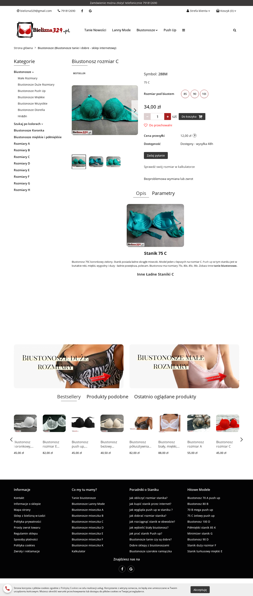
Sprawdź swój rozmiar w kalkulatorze (169, 167)
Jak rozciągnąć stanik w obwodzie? (152, 521)
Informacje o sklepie (27, 504)
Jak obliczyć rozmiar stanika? (148, 498)
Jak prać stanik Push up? (145, 533)
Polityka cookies (24, 545)
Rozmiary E (21, 170)
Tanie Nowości (95, 30)
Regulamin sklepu (26, 533)
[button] (226, 11)
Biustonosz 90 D (198, 539)
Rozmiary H (22, 190)
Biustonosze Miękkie (31, 97)
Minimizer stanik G (199, 533)
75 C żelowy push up (201, 516)
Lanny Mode (121, 30)
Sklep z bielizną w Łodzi (29, 516)
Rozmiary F (21, 177)
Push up (207, 262)
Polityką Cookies (70, 588)
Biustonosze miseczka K (87, 545)
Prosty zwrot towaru (27, 527)
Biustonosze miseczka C (87, 521)
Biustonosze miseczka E (87, 533)
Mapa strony (22, 510)
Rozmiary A (22, 143)
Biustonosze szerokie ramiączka (150, 551)
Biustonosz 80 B (197, 504)
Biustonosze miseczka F (87, 539)
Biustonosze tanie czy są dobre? (150, 539)
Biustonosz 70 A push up (203, 498)
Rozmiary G (22, 183)
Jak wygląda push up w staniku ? (151, 510)
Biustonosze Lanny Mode (88, 504)
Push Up (170, 30)
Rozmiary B (22, 150)
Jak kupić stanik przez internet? (150, 504)
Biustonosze (147, 30)
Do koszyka (192, 117)
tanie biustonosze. (225, 265)
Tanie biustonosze (84, 498)
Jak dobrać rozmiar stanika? (147, 516)
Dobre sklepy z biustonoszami (149, 545)
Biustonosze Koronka (29, 130)
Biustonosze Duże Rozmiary (36, 84)
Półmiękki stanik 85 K (201, 527)
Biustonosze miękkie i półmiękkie (38, 137)
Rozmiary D (22, 163)
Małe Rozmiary (27, 78)
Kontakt (19, 498)
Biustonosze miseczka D (88, 527)
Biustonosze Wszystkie (32, 103)
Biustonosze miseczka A (87, 510)
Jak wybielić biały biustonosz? (148, 527)
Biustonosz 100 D (198, 521)
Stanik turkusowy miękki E (204, 551)
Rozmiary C (22, 157)
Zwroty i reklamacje (27, 551)
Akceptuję (200, 589)
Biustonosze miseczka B (87, 516)
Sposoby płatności (26, 539)
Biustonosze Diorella (31, 110)
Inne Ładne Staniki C (155, 274)
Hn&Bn (22, 116)
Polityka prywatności (27, 521)
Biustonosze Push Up (32, 91)
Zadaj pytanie (156, 155)
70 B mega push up (200, 510)
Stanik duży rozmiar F (201, 545)
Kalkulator (78, 551)
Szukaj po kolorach (28, 124)
